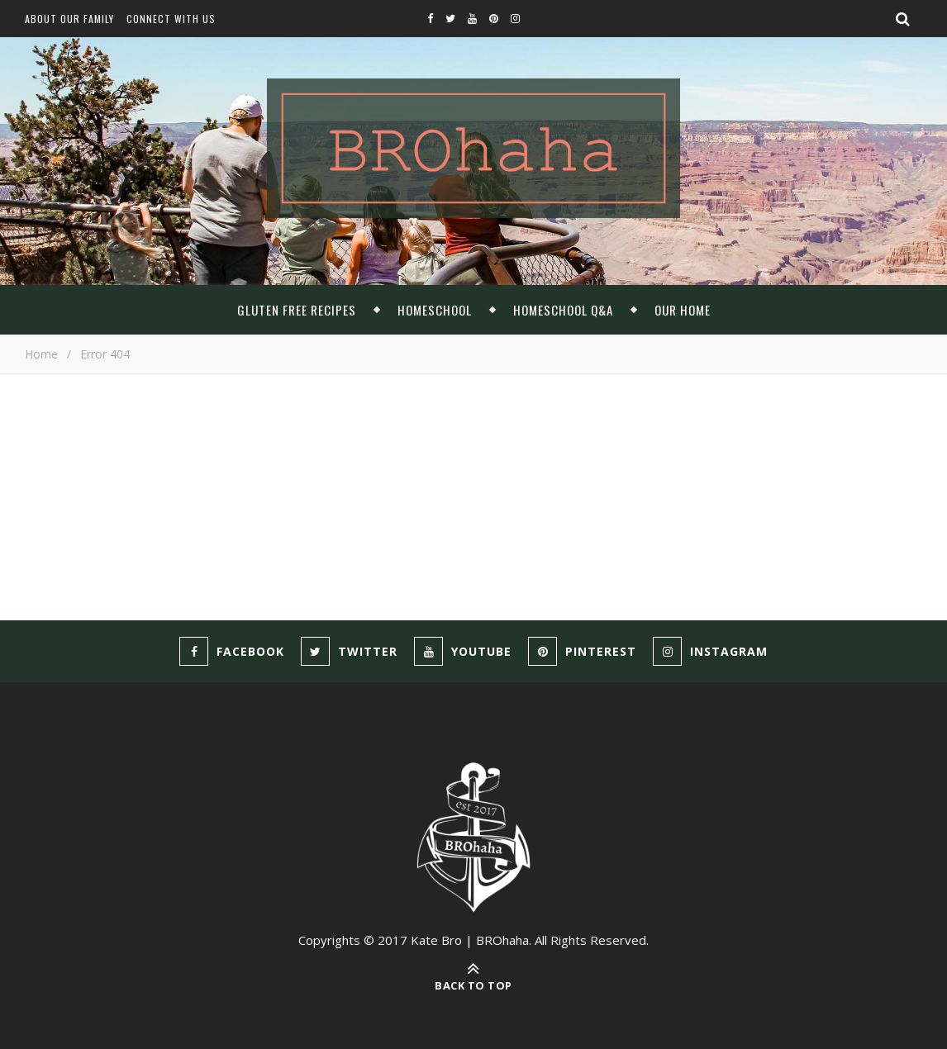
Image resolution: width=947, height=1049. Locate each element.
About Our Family (69, 19)
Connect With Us (171, 19)
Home (41, 354)
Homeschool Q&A (563, 310)
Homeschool (434, 310)
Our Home (682, 310)
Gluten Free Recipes (296, 310)
